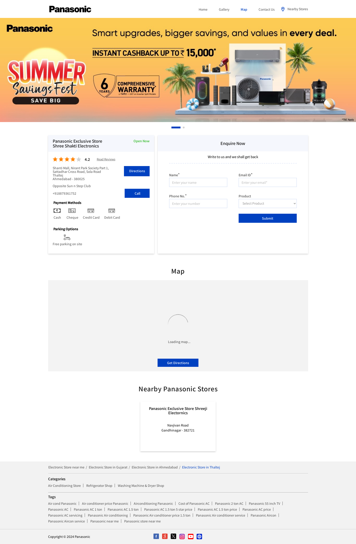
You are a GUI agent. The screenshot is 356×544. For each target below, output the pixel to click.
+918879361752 (64, 193)
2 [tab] (184, 127)
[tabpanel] (178, 70)
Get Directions (178, 362)
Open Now (142, 141)
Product (245, 196)
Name (174, 174)
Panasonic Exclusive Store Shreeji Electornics (178, 410)
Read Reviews (106, 159)
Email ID (245, 174)
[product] (268, 203)
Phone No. (178, 195)
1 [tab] (172, 127)
